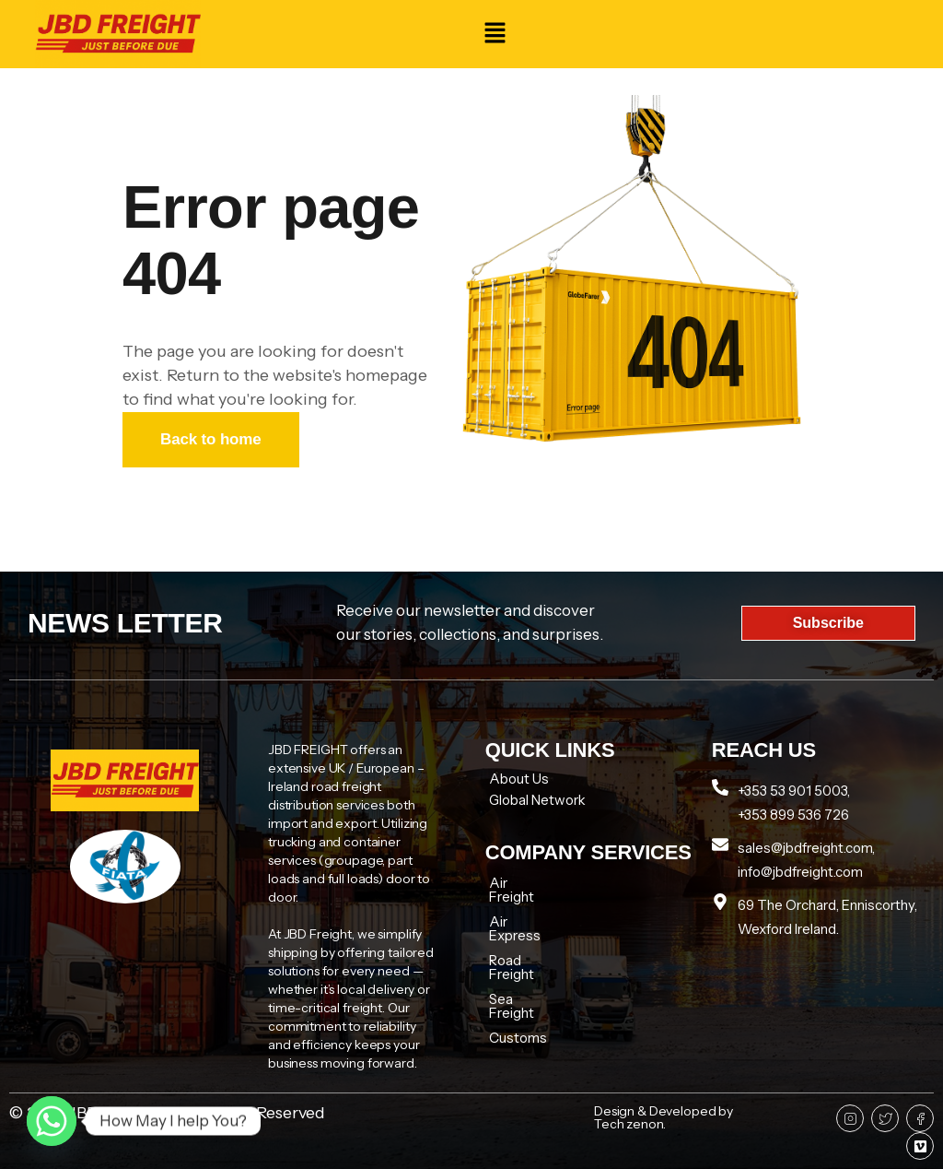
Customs (518, 982)
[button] (494, 34)
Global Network (537, 800)
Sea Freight (525, 957)
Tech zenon (628, 1124)
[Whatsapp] (51, 1121)
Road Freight (529, 932)
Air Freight (522, 883)
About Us (519, 778)
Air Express (525, 907)
